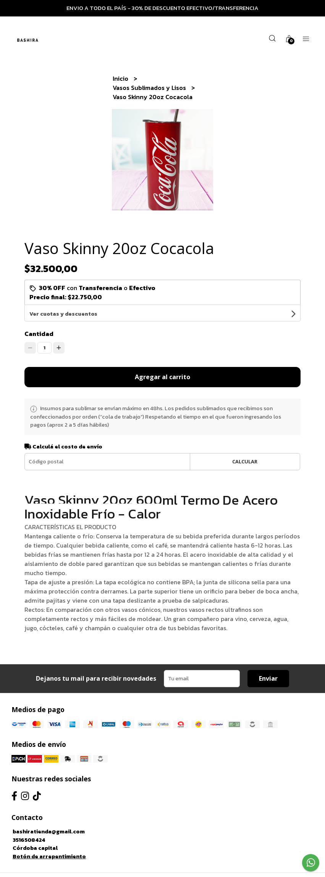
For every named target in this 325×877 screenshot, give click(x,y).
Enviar (268, 662)
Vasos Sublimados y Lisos (150, 87)
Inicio (121, 78)
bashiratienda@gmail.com (49, 815)
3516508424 (29, 823)
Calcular (244, 445)
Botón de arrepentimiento (49, 840)
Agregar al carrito (162, 360)
